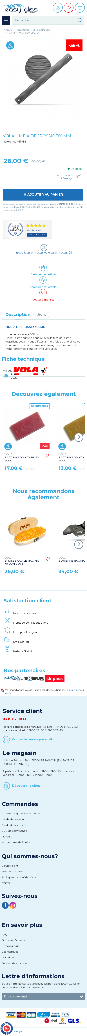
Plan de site (9, 957)
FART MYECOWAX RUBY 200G (22, 457)
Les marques (10, 951)
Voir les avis (37, 234)
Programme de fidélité (16, 842)
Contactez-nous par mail (32, 739)
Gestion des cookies (14, 963)
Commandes (20, 804)
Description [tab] (17, 314)
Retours (7, 836)
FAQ (4, 934)
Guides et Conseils (13, 940)
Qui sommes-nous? (30, 856)
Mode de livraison (13, 819)
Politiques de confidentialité (19, 877)
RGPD (6, 883)
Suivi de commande (14, 830)
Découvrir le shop (26, 785)
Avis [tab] (41, 314)
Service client (10, 865)
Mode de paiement (14, 825)
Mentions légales (12, 871)
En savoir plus (22, 924)
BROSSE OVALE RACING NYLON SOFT (22, 560)
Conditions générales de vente (21, 813)
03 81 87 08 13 (14, 719)
